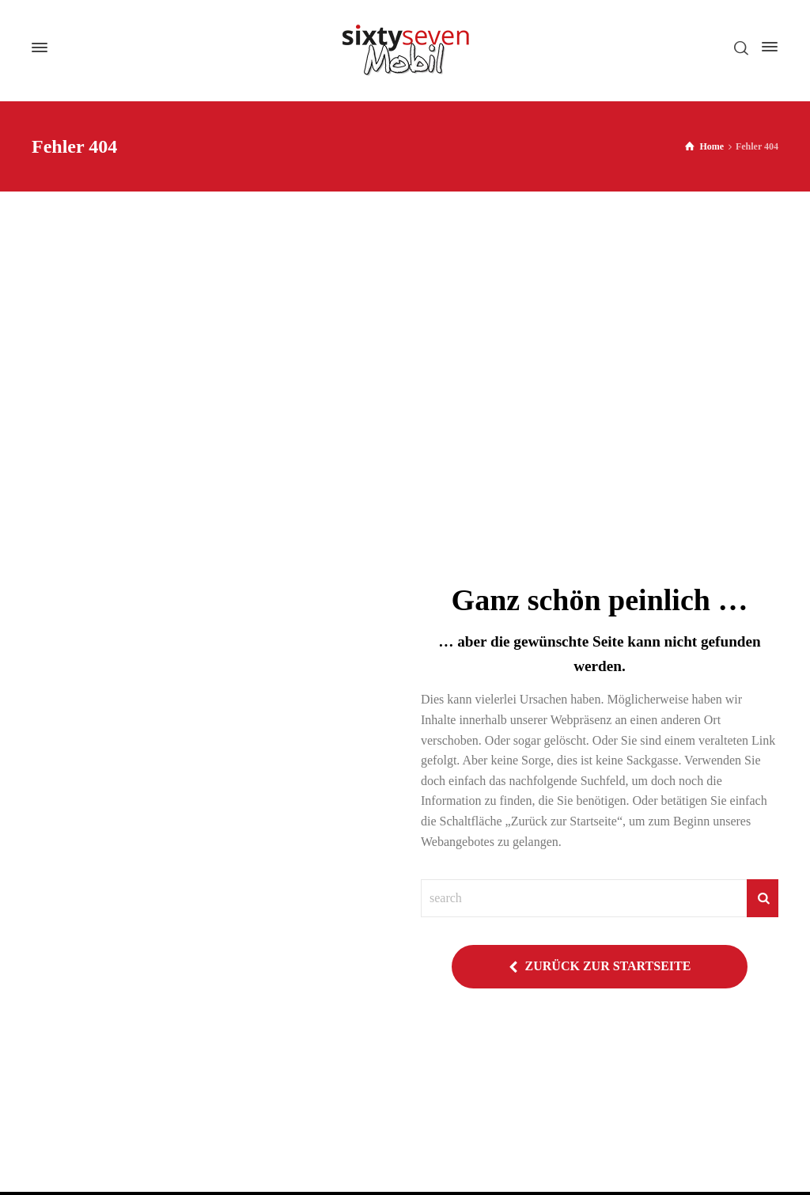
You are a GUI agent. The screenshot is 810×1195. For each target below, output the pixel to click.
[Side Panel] (766, 46)
